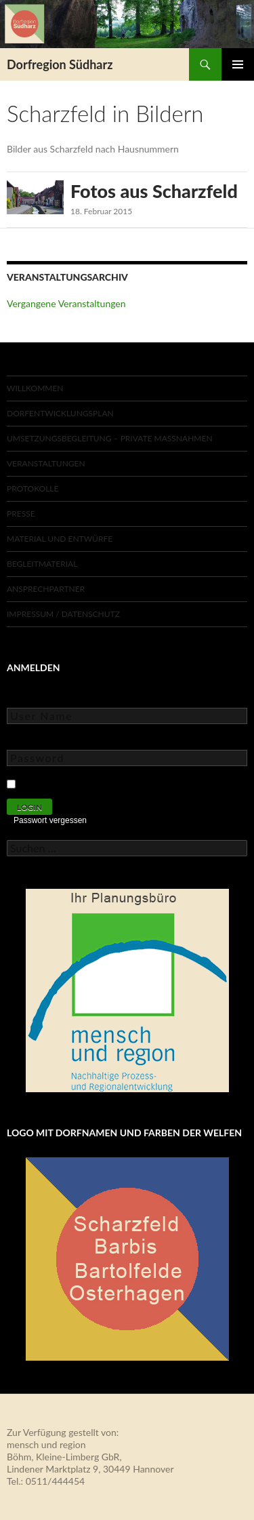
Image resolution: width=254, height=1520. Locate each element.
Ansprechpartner (46, 589)
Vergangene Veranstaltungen (66, 303)
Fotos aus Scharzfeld (154, 191)
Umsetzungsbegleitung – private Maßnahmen (110, 438)
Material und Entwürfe (59, 539)
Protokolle (32, 488)
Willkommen (35, 388)
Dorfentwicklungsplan (60, 413)
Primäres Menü (237, 64)
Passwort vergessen (50, 820)
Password (27, 740)
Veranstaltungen (46, 463)
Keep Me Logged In (63, 782)
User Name (30, 698)
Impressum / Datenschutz (63, 614)
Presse (21, 513)
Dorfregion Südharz (59, 64)
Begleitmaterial (42, 564)
